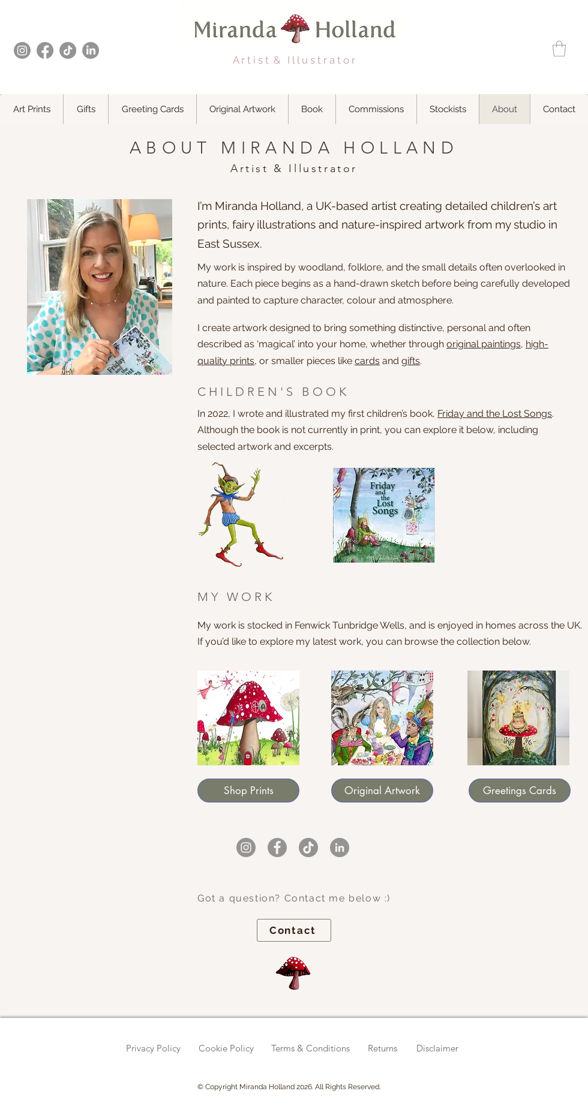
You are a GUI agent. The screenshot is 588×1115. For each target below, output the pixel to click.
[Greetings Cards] (520, 791)
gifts (410, 360)
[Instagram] (22, 50)
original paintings (483, 344)
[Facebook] (45, 50)
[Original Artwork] (382, 791)
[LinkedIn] (90, 50)
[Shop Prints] (248, 791)
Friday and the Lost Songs (494, 413)
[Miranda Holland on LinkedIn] (339, 847)
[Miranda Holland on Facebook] (277, 847)
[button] (559, 48)
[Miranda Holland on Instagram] (246, 847)
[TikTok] (67, 50)
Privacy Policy (153, 1048)
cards (367, 360)
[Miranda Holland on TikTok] (308, 847)
